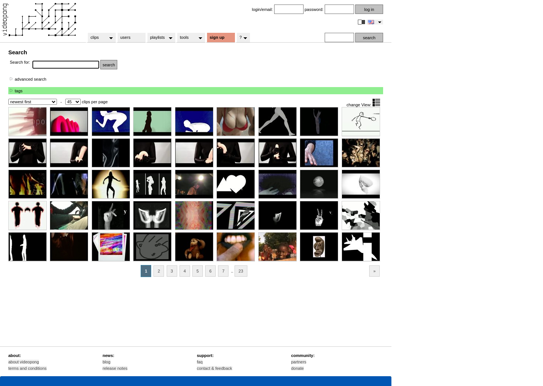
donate (297, 368)
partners (298, 362)
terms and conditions (27, 368)
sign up (217, 37)
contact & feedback (214, 368)
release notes (115, 368)
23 (241, 271)
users (125, 37)
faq (199, 362)
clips (99, 37)
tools (188, 37)
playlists (159, 37)
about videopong (23, 362)
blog (106, 362)
